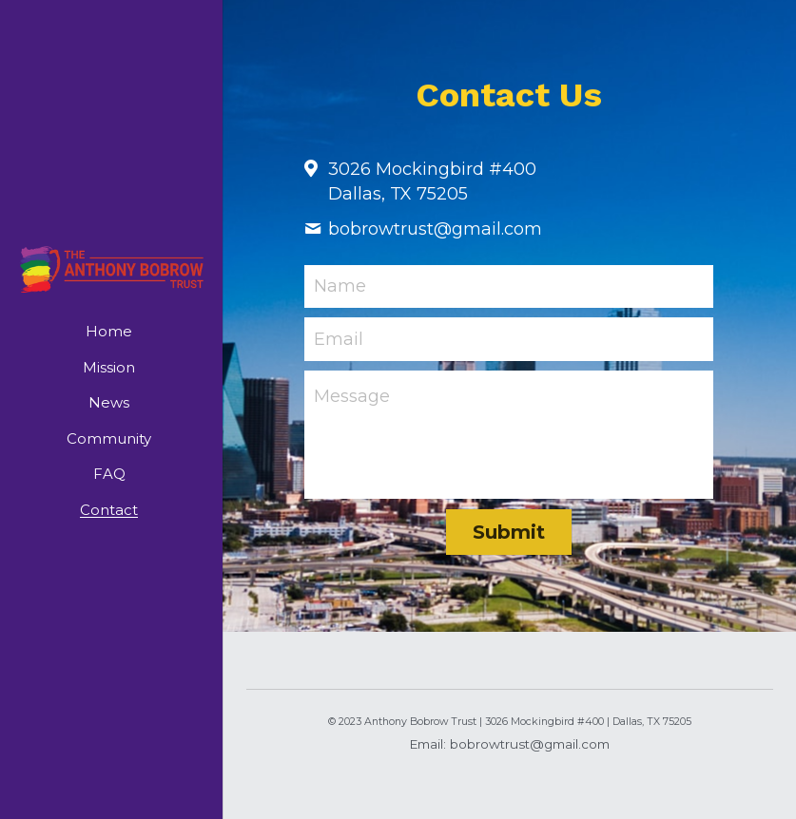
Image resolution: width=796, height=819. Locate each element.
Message (352, 396)
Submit (509, 532)
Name (340, 286)
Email (338, 339)
